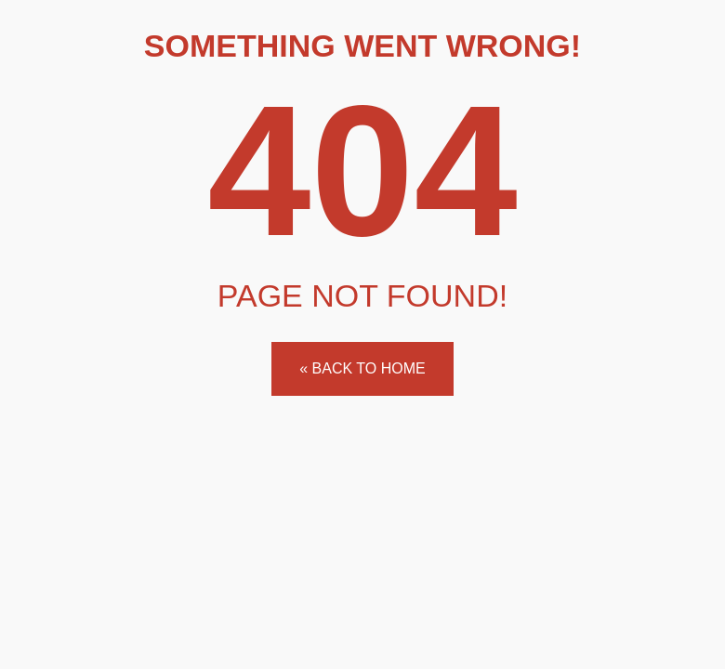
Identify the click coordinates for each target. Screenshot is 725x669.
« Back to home (362, 368)
